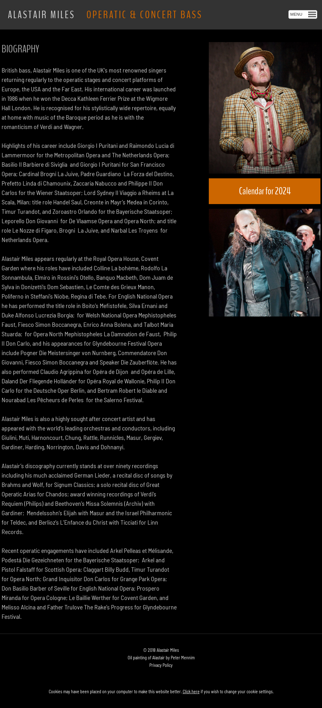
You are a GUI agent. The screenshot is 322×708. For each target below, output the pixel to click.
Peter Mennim (183, 657)
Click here (191, 691)
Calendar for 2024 (265, 191)
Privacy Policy (161, 665)
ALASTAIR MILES (105, 15)
